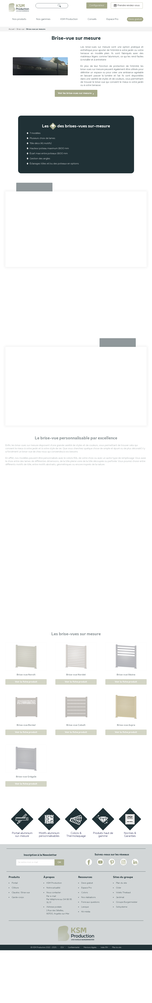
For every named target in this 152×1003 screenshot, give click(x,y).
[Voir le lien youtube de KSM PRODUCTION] (100, 914)
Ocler (118, 941)
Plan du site (121, 936)
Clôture (15, 941)
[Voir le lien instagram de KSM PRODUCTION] (123, 914)
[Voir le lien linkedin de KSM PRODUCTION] (135, 914)
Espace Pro (86, 941)
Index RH (104, 1000)
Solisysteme (121, 960)
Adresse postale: (58, 963)
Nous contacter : (58, 947)
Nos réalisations (88, 950)
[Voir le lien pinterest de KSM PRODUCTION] (112, 914)
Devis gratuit (87, 936)
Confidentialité (73, 1000)
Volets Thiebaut (123, 945)
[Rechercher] (52, 5)
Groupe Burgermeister (126, 955)
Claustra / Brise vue (21, 945)
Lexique (85, 960)
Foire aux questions (90, 955)
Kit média (85, 964)
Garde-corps (18, 950)
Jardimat (120, 950)
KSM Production (54, 936)
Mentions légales (90, 1000)
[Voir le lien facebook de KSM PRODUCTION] (88, 914)
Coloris (84, 945)
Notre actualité (53, 941)
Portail (15, 936)
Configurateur (96, 5)
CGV (62, 1000)
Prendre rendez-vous (129, 5)
